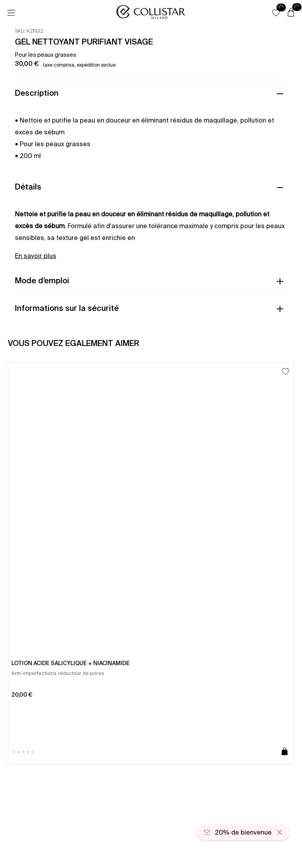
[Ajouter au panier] (285, 752)
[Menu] (11, 13)
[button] (276, 13)
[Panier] (291, 13)
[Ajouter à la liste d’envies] (286, 371)
